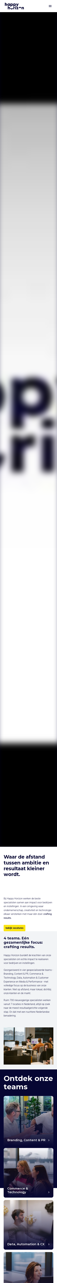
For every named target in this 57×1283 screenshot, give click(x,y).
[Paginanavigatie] (50, 6)
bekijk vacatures (14, 928)
